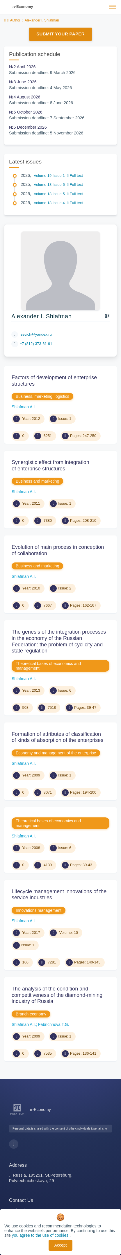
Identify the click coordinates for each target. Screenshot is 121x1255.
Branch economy (31, 1014)
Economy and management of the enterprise (56, 753)
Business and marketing (37, 481)
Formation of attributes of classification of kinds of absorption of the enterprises (57, 737)
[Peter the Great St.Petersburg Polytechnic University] (17, 1114)
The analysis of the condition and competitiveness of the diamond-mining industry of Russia (57, 995)
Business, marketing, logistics (42, 396)
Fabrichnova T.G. (53, 1024)
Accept (60, 1245)
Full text (75, 175)
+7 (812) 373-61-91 (36, 343)
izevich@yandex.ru (36, 334)
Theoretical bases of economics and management (48, 665)
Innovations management (38, 910)
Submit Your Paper (60, 33)
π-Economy (22, 6)
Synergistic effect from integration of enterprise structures (50, 465)
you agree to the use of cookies (41, 1235)
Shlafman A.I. (24, 406)
